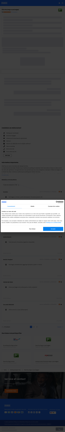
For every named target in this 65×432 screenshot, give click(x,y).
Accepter (53, 229)
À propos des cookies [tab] (54, 206)
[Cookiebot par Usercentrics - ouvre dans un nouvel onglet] (57, 202)
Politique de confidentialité (53, 222)
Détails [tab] (32, 206)
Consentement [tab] (11, 206)
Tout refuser (32, 229)
